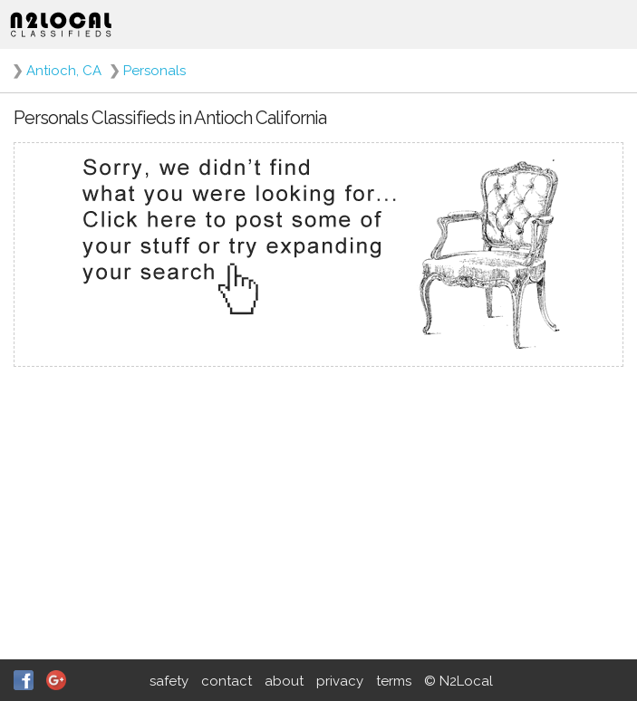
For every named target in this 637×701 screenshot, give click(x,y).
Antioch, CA (63, 70)
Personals (154, 70)
